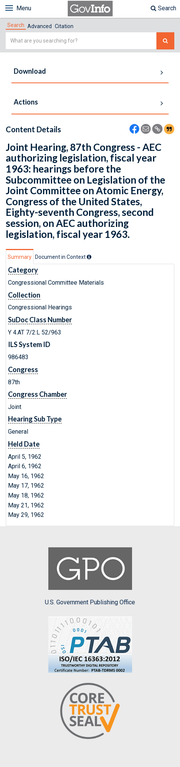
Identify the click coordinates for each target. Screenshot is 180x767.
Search (163, 8)
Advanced (39, 26)
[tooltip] (89, 257)
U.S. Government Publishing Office (90, 576)
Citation (64, 26)
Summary (20, 257)
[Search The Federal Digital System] (165, 40)
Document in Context (63, 257)
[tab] (16, 25)
